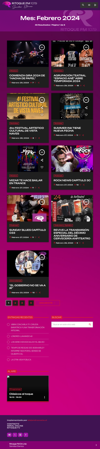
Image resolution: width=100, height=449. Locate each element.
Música (13, 71)
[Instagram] (20, 435)
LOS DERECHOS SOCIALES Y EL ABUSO (27, 342)
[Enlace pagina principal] (20, 5)
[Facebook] (25, 435)
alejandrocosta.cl (37, 420)
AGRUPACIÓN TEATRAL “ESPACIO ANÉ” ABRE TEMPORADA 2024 (70, 78)
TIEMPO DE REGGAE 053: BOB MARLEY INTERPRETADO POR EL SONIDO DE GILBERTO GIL (27, 350)
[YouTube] (9, 435)
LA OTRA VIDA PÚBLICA (21, 359)
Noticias (58, 71)
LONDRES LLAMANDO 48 (21, 336)
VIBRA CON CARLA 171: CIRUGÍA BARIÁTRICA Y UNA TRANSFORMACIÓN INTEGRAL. (27, 327)
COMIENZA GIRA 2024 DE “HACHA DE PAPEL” (27, 77)
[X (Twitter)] (14, 435)
